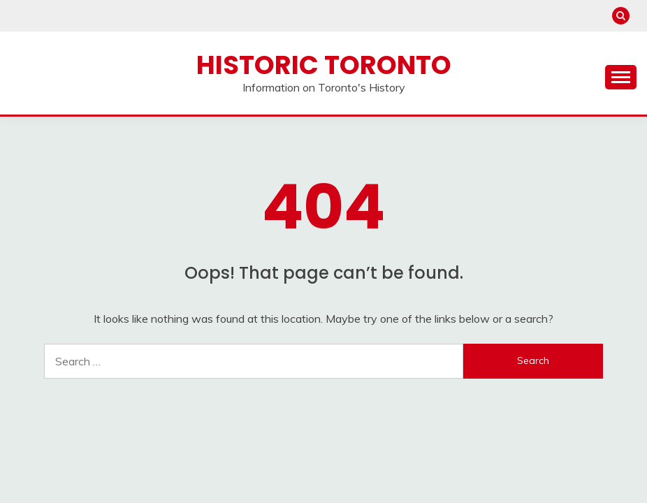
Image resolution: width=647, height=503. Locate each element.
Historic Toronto (323, 65)
